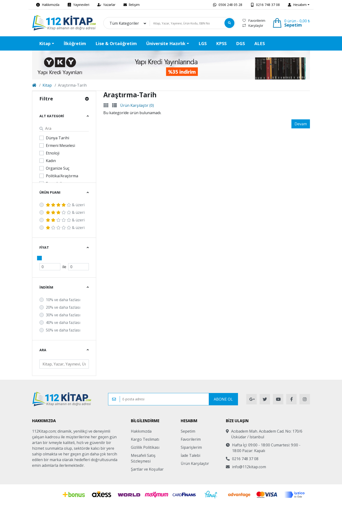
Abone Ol (223, 399)
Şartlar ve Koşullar (147, 469)
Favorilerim (253, 20)
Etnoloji (52, 153)
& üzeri (65, 204)
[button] (299, 4)
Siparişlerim (191, 447)
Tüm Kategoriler (124, 23)
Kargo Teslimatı (145, 439)
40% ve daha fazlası (63, 322)
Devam (300, 123)
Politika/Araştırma (62, 175)
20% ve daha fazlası (63, 307)
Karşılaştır (252, 25)
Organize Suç (57, 168)
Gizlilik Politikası (145, 447)
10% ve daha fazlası (63, 299)
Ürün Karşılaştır (195, 463)
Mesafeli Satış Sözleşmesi (143, 458)
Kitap (47, 85)
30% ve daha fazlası (63, 315)
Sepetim (188, 431)
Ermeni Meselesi (60, 145)
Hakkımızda (141, 431)
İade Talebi (190, 455)
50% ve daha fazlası (63, 330)
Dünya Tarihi (57, 137)
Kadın (51, 160)
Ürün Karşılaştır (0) (137, 105)
